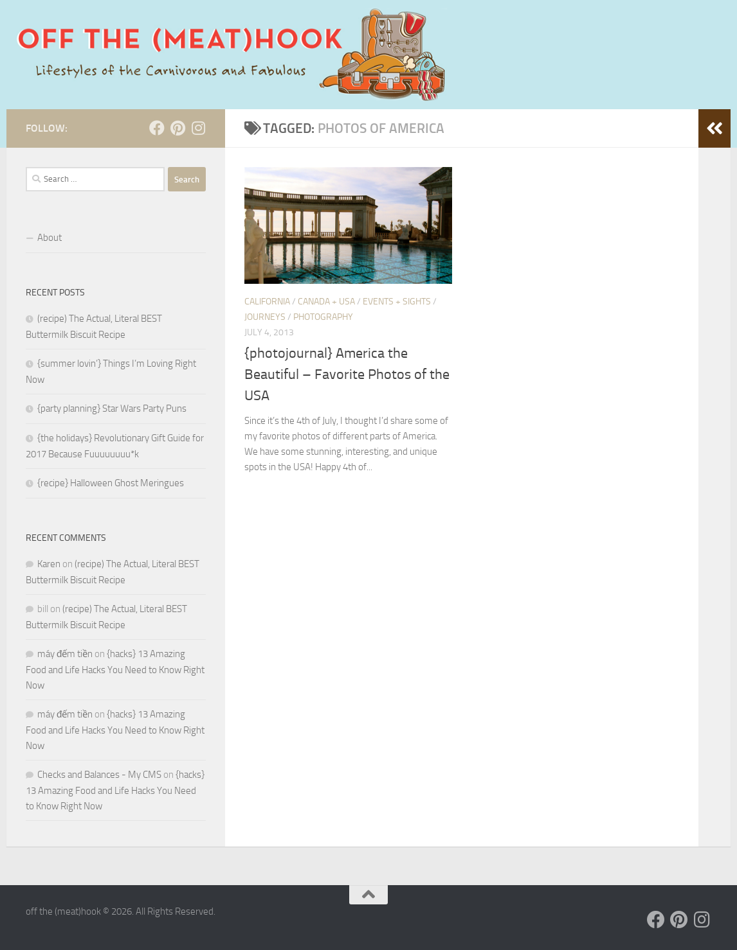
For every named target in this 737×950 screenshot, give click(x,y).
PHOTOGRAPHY (323, 317)
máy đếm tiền (65, 654)
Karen (48, 564)
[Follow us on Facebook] (157, 128)
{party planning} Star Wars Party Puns (112, 408)
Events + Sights (397, 301)
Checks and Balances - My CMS (99, 774)
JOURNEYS (265, 317)
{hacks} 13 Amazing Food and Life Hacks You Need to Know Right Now (115, 669)
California (267, 301)
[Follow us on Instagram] (198, 128)
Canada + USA (326, 301)
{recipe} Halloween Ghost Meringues (110, 483)
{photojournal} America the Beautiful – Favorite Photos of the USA (347, 374)
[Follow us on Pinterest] (177, 128)
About (49, 237)
